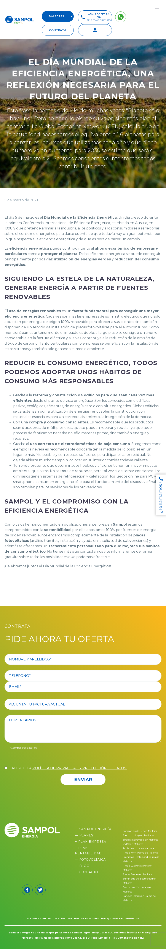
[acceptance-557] (6, 768)
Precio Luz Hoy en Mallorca (138, 835)
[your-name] (83, 659)
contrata (57, 30)
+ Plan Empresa (90, 842)
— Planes (84, 835)
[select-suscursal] (58, 16)
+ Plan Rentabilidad (88, 850)
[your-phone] (83, 675)
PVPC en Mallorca (133, 844)
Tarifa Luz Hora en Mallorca (138, 848)
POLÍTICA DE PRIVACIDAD (91, 918)
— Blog (82, 866)
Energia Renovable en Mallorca (140, 839)
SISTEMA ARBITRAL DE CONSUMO (49, 918)
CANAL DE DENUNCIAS (124, 918)
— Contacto (86, 872)
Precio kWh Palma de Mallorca (140, 852)
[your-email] (83, 686)
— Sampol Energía (93, 829)
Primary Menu (157, 7)
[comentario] (83, 729)
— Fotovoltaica (90, 860)
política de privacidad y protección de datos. (79, 768)
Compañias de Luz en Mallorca (140, 831)
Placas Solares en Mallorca (138, 874)
